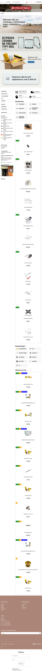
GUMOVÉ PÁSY (33, 353)
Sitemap (2, 610)
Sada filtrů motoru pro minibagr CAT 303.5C (28, 402)
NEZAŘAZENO (3, 100)
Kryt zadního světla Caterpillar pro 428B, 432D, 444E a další (8, 135)
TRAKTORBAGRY (20, 104)
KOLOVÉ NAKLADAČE (21, 113)
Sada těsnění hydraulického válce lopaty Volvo (28, 188)
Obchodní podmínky (24, 607)
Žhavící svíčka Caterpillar (28, 477)
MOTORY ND (33, 357)
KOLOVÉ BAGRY (20, 108)
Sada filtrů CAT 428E (28, 495)
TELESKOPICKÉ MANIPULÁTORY (20, 117)
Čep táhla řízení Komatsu (28, 207)
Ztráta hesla (2, 607)
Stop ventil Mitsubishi (28, 262)
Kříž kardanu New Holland (28, 318)
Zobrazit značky (4, 112)
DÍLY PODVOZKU (20, 357)
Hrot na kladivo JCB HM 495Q (28, 133)
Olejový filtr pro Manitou (28, 151)
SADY (2, 98)
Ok (39, 633)
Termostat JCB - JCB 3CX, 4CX (28, 514)
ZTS (18, 365)
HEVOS (2, 646)
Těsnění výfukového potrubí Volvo (28, 244)
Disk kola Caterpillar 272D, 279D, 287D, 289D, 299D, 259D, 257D (28, 569)
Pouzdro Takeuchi (28, 300)
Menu (3, 13)
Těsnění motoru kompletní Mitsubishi (28, 439)
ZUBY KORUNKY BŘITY (21, 348)
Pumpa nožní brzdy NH (28, 532)
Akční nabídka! (3, 106)
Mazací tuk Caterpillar (6, 126)
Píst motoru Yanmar (28, 170)
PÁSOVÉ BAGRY (33, 113)
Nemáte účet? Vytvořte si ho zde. (17, 670)
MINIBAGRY (33, 104)
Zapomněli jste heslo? (16, 668)
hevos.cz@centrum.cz (17, 2)
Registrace (2, 606)
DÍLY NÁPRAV (33, 361)
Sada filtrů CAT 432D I (28, 421)
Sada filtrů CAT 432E (28, 588)
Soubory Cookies (3, 609)
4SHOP (40, 644)
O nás (22, 606)
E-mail (1, 632)
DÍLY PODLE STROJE (4, 93)
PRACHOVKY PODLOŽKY (21, 353)
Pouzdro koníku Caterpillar (28, 225)
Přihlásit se (2, 605)
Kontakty (23, 605)
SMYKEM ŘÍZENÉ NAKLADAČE (34, 108)
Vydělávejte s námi (3, 608)
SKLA (32, 349)
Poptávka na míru (24, 608)
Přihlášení (21, 663)
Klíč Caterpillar (5, 117)
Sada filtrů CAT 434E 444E (28, 458)
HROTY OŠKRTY (20, 361)
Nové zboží (3, 104)
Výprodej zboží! (4, 109)
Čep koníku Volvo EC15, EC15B (28, 337)
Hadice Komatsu (28, 281)
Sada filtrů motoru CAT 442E (28, 384)
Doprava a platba (24, 604)
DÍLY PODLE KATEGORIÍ (4, 96)
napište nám (2, 147)
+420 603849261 (8, 2)
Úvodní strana (3, 91)
